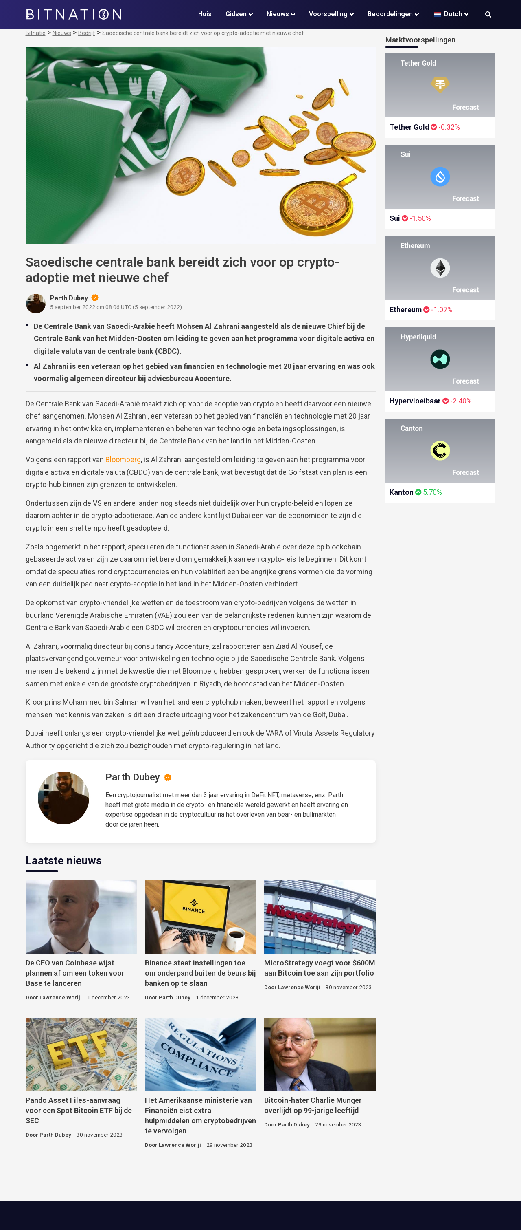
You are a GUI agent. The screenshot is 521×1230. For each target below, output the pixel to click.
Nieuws (278, 14)
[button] (488, 15)
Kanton (402, 492)
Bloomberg (123, 459)
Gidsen (236, 14)
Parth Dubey (132, 777)
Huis (205, 14)
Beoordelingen (390, 14)
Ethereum (406, 309)
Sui (395, 218)
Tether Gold (409, 127)
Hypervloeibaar (415, 401)
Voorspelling (328, 14)
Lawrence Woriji (60, 997)
